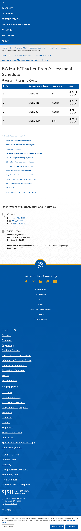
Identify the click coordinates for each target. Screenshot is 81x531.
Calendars (7, 417)
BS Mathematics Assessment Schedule (20, 162)
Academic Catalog (11, 397)
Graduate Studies (11, 350)
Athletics (7, 30)
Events (45, 60)
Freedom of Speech (12, 432)
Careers (6, 422)
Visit (4, 3)
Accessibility (40, 289)
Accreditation (40, 294)
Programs (53, 48)
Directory (6, 464)
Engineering (8, 345)
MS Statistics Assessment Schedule (19, 184)
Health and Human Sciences (16, 355)
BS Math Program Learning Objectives (19, 166)
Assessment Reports (13, 149)
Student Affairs (11, 19)
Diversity (40, 304)
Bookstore (7, 412)
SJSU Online (8, 35)
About (5, 41)
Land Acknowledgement (40, 309)
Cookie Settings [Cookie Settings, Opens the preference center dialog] (8, 526)
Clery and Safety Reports (15, 407)
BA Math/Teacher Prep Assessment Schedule (21, 50)
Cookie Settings (40, 319)
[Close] (78, 519)
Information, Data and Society (17, 360)
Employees (7, 427)
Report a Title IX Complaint (16, 484)
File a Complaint (10, 479)
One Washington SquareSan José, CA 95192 (15, 499)
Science (5, 375)
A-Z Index (7, 392)
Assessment (65, 48)
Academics (7, 8)
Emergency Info (10, 474)
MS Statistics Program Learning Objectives (21, 188)
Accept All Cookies (57, 526)
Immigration (8, 437)
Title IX (40, 299)
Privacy (40, 314)
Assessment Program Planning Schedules (21, 192)
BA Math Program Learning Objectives (19, 158)
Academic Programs (22, 55)
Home (4, 48)
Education (7, 340)
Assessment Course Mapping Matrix (18, 171)
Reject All (72, 526)
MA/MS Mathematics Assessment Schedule (21, 175)
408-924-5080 (17, 221)
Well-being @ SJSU (12, 447)
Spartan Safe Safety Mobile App (18, 442)
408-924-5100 (19, 218)
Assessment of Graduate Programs (18, 140)
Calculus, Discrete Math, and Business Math (20, 60)
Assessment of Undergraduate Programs (20, 145)
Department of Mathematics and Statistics (27, 48)
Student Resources (43, 55)
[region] (40, 523)
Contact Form (9, 459)
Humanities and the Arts (14, 365)
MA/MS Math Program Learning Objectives (21, 179)
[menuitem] (6, 55)
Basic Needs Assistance (13, 402)
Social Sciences (9, 380)
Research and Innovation (16, 24)
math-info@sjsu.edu (21, 224)
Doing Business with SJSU (15, 469)
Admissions (8, 13)
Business (6, 335)
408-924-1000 (11, 504)
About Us (6, 55)
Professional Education (13, 370)
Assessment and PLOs (18, 136)
